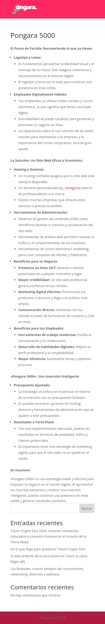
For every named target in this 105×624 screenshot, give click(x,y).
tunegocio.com (76, 188)
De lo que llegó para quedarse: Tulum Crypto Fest (47, 549)
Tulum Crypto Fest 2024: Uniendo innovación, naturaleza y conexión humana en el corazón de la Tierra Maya (48, 536)
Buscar (87, 508)
